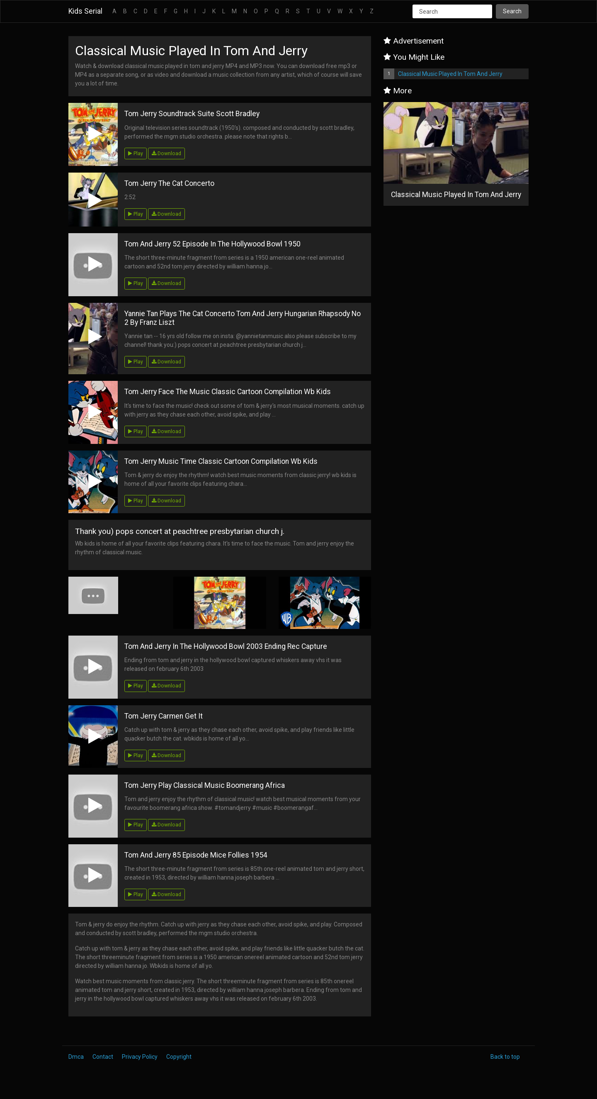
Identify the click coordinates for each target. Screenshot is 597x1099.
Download (166, 153)
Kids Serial (85, 11)
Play (135, 153)
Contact (102, 1056)
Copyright (179, 1056)
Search (512, 11)
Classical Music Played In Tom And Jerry (450, 74)
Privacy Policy (140, 1056)
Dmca (76, 1056)
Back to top (505, 1056)
